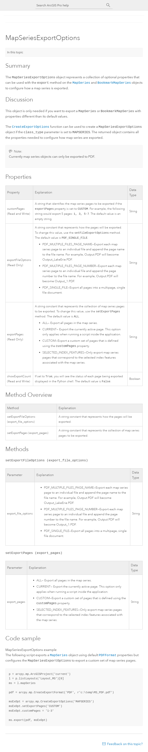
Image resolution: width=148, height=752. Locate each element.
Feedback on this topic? (125, 744)
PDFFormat (108, 656)
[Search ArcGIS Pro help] (70, 5)
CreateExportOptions (30, 125)
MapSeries (81, 82)
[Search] (108, 5)
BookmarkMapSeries (114, 82)
